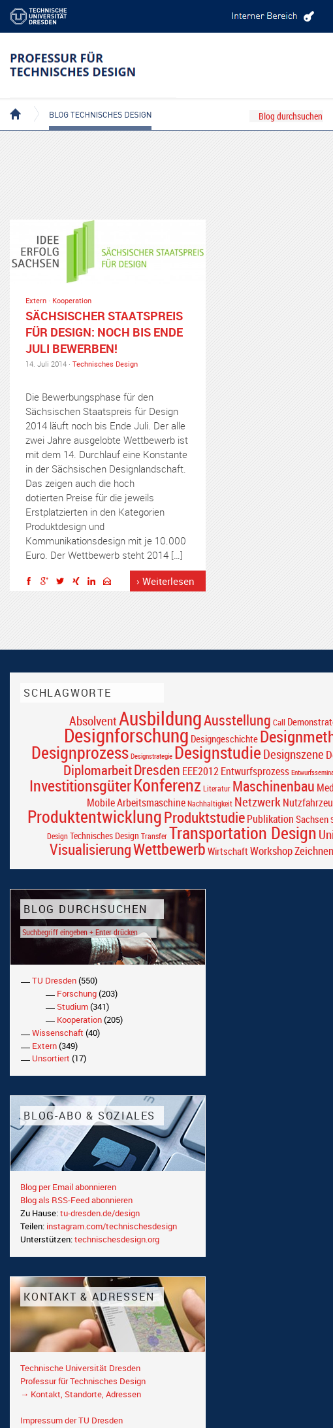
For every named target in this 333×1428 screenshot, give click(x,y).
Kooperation (71, 300)
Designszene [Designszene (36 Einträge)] (293, 754)
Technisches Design (105, 364)
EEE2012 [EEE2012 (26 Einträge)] (200, 771)
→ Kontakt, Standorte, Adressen (80, 1394)
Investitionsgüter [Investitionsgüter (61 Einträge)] (80, 785)
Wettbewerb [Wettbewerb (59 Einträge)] (169, 849)
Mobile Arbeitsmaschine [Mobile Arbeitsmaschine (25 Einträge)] (136, 802)
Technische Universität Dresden (80, 1368)
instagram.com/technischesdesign (111, 1226)
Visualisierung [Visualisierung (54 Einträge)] (90, 849)
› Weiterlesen (165, 581)
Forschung (77, 993)
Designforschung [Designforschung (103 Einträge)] (126, 735)
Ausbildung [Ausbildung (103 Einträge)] (160, 718)
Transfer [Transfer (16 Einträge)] (154, 836)
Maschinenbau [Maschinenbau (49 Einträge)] (273, 785)
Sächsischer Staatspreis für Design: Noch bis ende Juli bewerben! (104, 332)
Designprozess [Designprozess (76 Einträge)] (80, 752)
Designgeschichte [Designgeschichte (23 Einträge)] (224, 738)
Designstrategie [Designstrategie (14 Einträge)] (151, 756)
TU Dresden (54, 980)
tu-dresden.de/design (100, 1213)
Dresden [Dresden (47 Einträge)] (157, 769)
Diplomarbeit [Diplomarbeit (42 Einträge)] (97, 770)
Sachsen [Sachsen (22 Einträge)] (312, 819)
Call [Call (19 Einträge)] (279, 722)
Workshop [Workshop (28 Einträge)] (271, 850)
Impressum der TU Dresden (71, 1420)
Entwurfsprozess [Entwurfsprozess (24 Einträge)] (255, 771)
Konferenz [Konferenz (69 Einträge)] (167, 785)
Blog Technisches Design (90, 103)
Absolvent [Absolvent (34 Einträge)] (93, 720)
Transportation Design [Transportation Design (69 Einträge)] (243, 833)
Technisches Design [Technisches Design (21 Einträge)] (104, 835)
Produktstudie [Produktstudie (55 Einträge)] (204, 816)
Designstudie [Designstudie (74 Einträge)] (217, 752)
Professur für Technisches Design (83, 1381)
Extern (35, 300)
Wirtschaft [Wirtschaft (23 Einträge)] (228, 850)
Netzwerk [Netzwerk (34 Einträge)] (257, 801)
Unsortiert (51, 1058)
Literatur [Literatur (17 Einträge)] (216, 788)
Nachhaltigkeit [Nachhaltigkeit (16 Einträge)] (209, 803)
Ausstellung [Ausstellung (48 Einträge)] (237, 719)
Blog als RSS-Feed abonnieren (76, 1200)
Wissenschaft (58, 1032)
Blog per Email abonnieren (68, 1187)
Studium (72, 1006)
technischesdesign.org (116, 1239)
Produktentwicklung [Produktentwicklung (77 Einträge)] (94, 816)
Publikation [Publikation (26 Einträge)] (270, 819)
